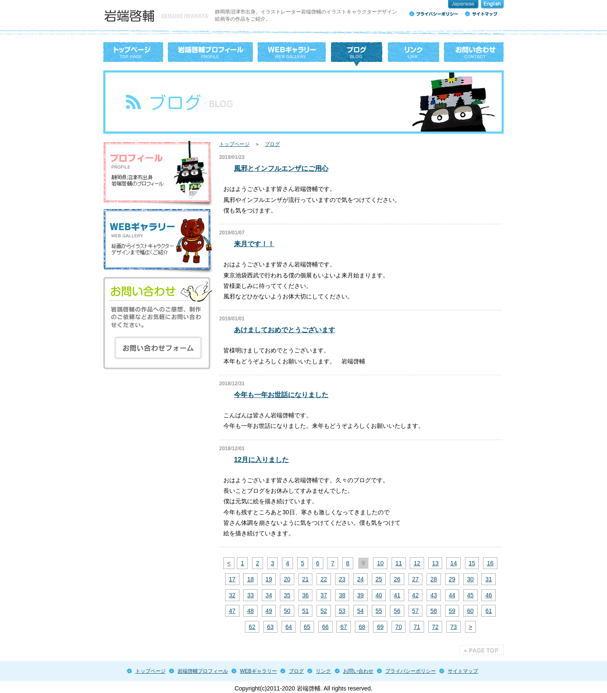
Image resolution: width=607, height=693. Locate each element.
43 (433, 595)
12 (417, 563)
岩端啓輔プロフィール (202, 671)
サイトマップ (463, 671)
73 (453, 626)
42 (415, 595)
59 (452, 610)
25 (379, 579)
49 (269, 610)
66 (325, 626)
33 (250, 595)
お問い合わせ (358, 671)
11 (398, 563)
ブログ (272, 144)
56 (397, 610)
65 (307, 626)
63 (270, 626)
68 (362, 626)
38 (342, 595)
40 (379, 595)
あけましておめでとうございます (284, 329)
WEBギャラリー (258, 671)
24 (360, 579)
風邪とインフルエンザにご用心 (281, 168)
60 (470, 610)
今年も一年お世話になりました (281, 394)
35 (287, 595)
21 (305, 579)
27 (415, 579)
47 (232, 610)
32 (232, 595)
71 (417, 626)
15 (472, 563)
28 (433, 579)
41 (397, 595)
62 (252, 626)
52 (323, 610)
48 (250, 610)
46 (488, 595)
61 (488, 610)
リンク (323, 671)
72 (435, 626)
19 (269, 579)
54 (360, 610)
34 (269, 595)
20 (287, 579)
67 (343, 626)
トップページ (234, 144)
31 (488, 579)
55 (379, 610)
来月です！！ (254, 243)
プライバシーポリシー (410, 671)
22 (323, 579)
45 (470, 595)
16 (490, 563)
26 (397, 579)
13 (435, 563)
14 (453, 563)
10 (380, 563)
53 (342, 610)
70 (398, 626)
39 (360, 595)
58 (433, 610)
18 (250, 579)
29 (452, 579)
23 (342, 579)
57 (415, 610)
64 (288, 626)
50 (287, 610)
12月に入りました (261, 459)
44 (452, 595)
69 (380, 626)
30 (470, 579)
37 (323, 595)
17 (232, 579)
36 (305, 595)
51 (305, 610)
